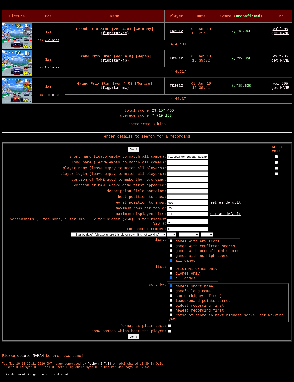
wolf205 (280, 29)
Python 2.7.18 (99, 363)
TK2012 (176, 31)
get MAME (280, 33)
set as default (225, 203)
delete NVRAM (30, 356)
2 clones (52, 40)
